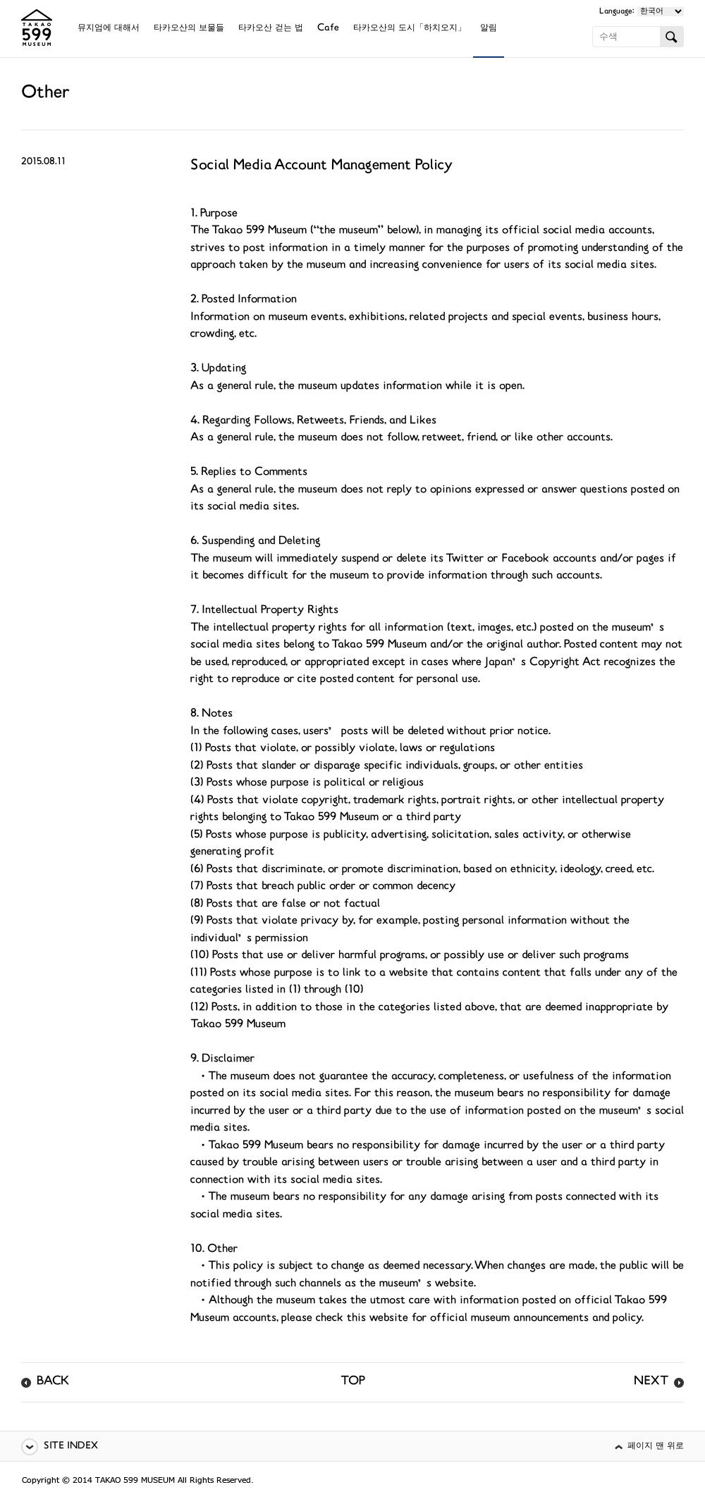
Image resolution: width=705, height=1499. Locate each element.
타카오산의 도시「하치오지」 (409, 28)
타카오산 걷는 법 (270, 28)
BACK (53, 1382)
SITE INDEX (71, 1446)
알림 (488, 28)
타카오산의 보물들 (189, 28)
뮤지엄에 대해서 (109, 28)
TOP (353, 1382)
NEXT (651, 1382)
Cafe (328, 28)
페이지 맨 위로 (655, 1446)
